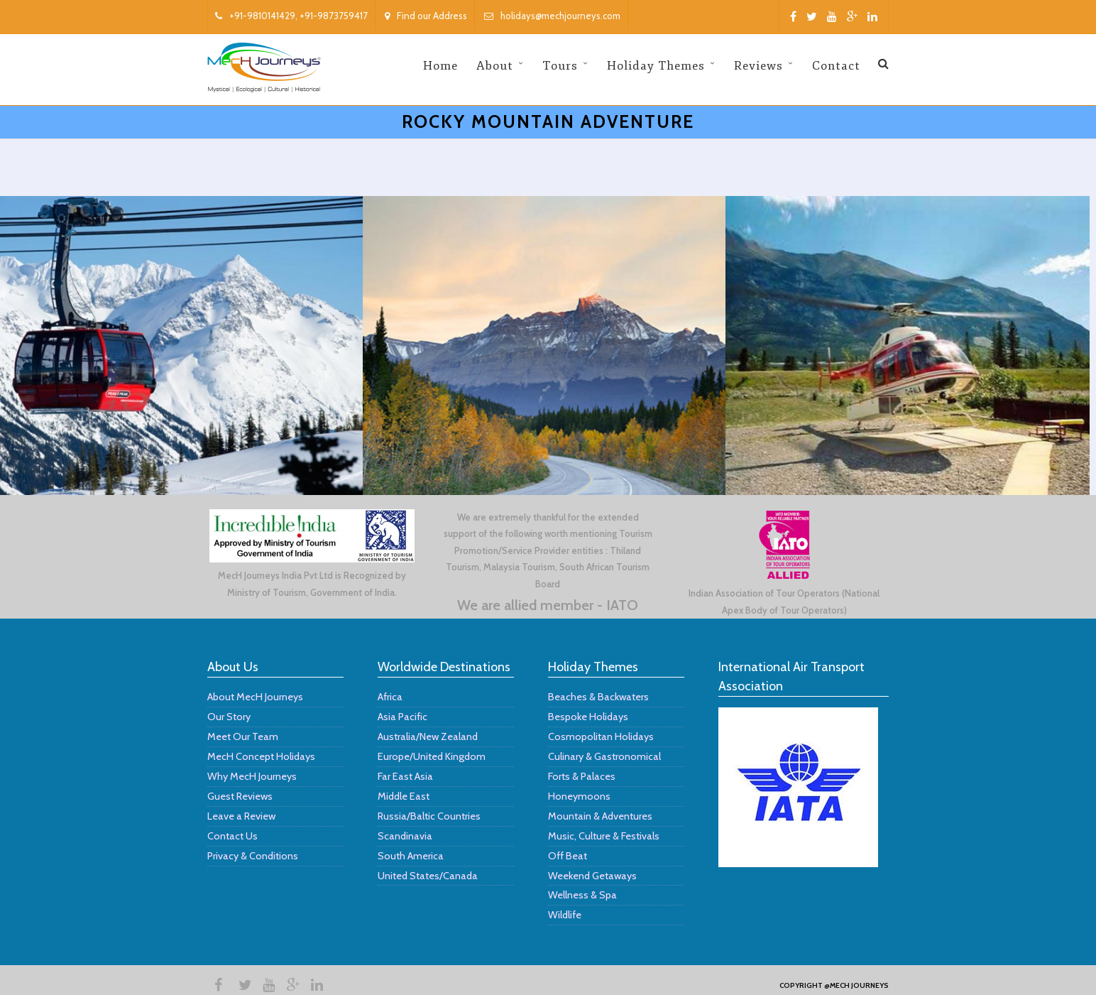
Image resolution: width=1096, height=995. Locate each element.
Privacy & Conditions (252, 855)
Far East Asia (405, 776)
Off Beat (567, 855)
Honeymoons (579, 796)
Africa (390, 696)
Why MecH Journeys (252, 776)
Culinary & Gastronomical (604, 756)
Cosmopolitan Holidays (601, 736)
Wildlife (564, 914)
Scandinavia (405, 836)
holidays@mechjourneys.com (552, 15)
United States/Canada (428, 875)
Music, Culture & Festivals (603, 836)
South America (411, 855)
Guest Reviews (240, 796)
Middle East (403, 796)
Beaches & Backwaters (598, 696)
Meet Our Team (242, 736)
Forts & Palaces (581, 776)
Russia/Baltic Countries (429, 816)
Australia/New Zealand (428, 736)
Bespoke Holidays (588, 716)
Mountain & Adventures (600, 816)
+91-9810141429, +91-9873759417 (291, 15)
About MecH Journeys (255, 696)
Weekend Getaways (592, 875)
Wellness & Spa (582, 894)
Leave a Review (241, 816)
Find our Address (426, 15)
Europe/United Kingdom (432, 756)
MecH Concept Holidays (261, 756)
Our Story (229, 716)
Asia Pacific (402, 716)
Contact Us (232, 836)
